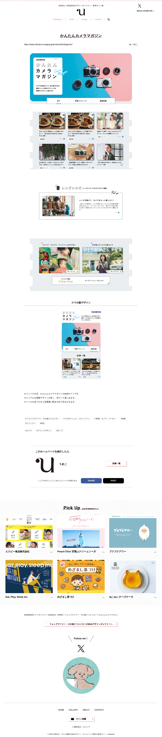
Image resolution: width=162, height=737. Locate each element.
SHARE (91, 481)
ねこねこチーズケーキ (121, 597)
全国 (123, 419)
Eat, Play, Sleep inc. (16, 597)
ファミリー (30, 423)
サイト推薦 (81, 719)
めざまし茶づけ (65, 597)
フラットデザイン (44, 431)
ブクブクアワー (117, 551)
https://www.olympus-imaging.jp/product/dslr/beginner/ (48, 44)
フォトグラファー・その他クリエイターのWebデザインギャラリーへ (80, 624)
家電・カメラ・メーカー (106, 419)
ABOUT (86, 710)
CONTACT (99, 710)
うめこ (135, 44)
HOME (61, 710)
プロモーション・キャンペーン (77, 419)
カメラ (29, 431)
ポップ (60, 431)
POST (113, 481)
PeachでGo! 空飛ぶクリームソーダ (76, 551)
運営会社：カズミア (82, 727)
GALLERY (73, 710)
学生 (43, 423)
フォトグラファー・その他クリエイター (42, 419)
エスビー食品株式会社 (17, 551)
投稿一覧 (116, 463)
